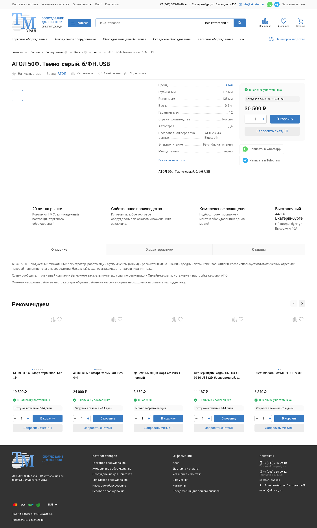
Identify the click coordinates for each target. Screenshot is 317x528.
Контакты (112, 4)
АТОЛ (62, 73)
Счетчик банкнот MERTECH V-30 (278, 373)
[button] (293, 303)
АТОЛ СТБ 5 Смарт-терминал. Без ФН (37, 375)
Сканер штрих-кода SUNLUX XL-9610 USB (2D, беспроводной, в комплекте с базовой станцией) (217, 375)
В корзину (285, 119)
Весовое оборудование (108, 491)
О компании (180, 479)
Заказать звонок (293, 4)
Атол (97, 52)
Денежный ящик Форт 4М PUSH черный (157, 375)
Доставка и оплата (25, 4)
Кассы (78, 52)
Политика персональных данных (32, 513)
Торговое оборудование (29, 39)
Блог (98, 4)
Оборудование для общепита (124, 39)
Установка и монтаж (55, 4)
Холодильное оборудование (75, 39)
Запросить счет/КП (272, 131)
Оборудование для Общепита (112, 474)
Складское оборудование (172, 39)
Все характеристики (172, 160)
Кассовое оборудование (215, 39)
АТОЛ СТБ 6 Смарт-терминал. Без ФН (98, 375)
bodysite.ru (37, 520)
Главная (17, 52)
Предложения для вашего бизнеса (196, 491)
